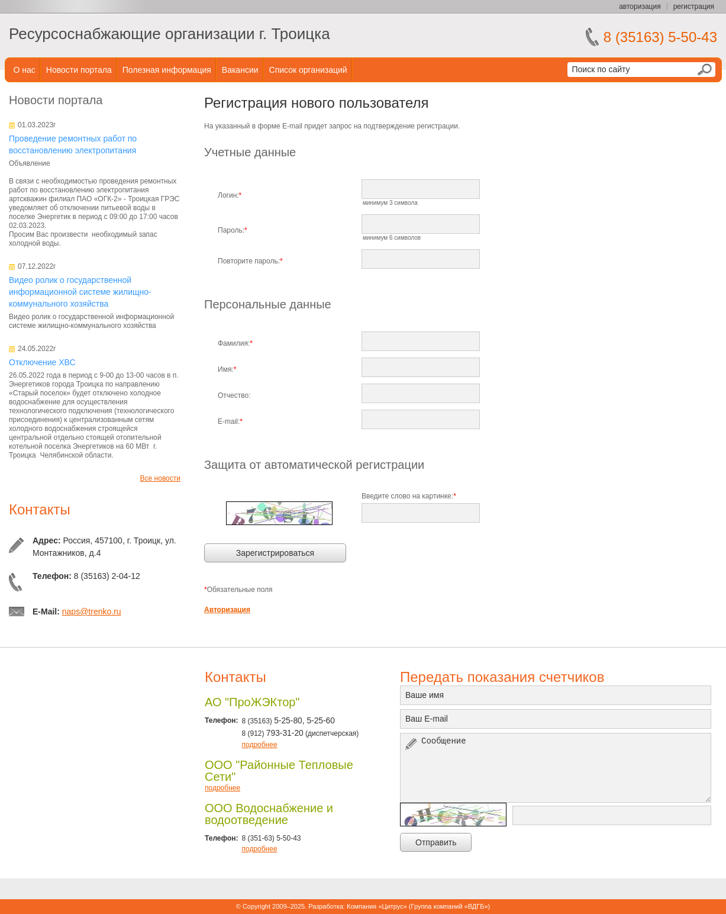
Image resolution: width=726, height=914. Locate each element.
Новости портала (79, 70)
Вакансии (240, 70)
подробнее (259, 745)
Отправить (435, 842)
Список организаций (308, 70)
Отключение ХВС (42, 362)
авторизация (639, 6)
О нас (25, 70)
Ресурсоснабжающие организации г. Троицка (169, 34)
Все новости (160, 478)
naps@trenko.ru (91, 611)
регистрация (693, 6)
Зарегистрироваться (275, 553)
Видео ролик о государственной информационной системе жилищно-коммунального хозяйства (80, 291)
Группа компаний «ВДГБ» (449, 906)
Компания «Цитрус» (377, 906)
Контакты (39, 509)
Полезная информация (166, 70)
